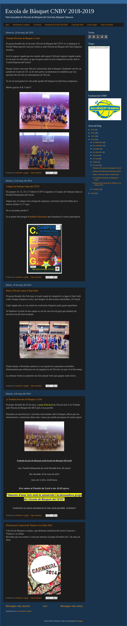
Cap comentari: (36, 173)
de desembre (98, 142)
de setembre (98, 152)
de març (96, 165)
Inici (7, 25)
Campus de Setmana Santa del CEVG (23, 186)
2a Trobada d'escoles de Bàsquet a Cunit (24, 399)
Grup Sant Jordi (77, 25)
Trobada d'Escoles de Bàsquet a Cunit (23, 38)
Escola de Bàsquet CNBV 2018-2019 (49, 11)
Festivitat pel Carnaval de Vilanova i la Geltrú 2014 (29, 525)
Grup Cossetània (107, 25)
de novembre (98, 146)
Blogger (80, 621)
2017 (93, 130)
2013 (93, 193)
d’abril (95, 162)
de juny (96, 155)
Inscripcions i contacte (21, 25)
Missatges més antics (71, 606)
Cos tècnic (37, 25)
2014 (93, 139)
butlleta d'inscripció (39, 216)
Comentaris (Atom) (24, 611)
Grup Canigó (92, 25)
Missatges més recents (18, 606)
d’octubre (96, 149)
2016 (93, 133)
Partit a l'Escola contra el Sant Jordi (22, 290)
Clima (91, 47)
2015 (93, 136)
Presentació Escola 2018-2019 (56, 25)
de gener (96, 189)
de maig (96, 159)
